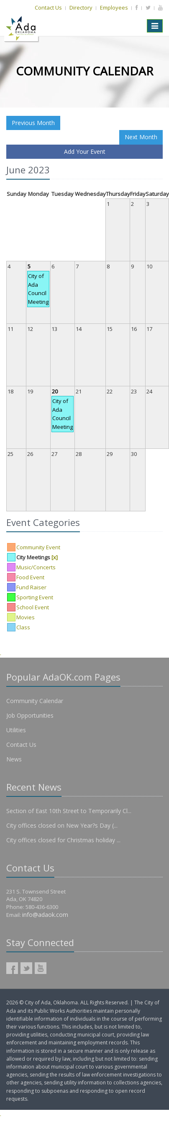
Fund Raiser (31, 587)
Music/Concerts (36, 567)
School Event (32, 607)
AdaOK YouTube (40, 968)
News (14, 759)
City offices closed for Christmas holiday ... (63, 840)
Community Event (38, 547)
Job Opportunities (30, 715)
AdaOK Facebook (12, 968)
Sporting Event (34, 597)
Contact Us (48, 7)
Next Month (141, 137)
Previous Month (33, 123)
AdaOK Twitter (26, 968)
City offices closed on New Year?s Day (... (62, 825)
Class (23, 627)
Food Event (30, 577)
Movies (25, 617)
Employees (114, 7)
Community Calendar (34, 701)
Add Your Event (84, 151)
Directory (80, 7)
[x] (54, 557)
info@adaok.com (45, 915)
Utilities (16, 730)
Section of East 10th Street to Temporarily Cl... (68, 811)
